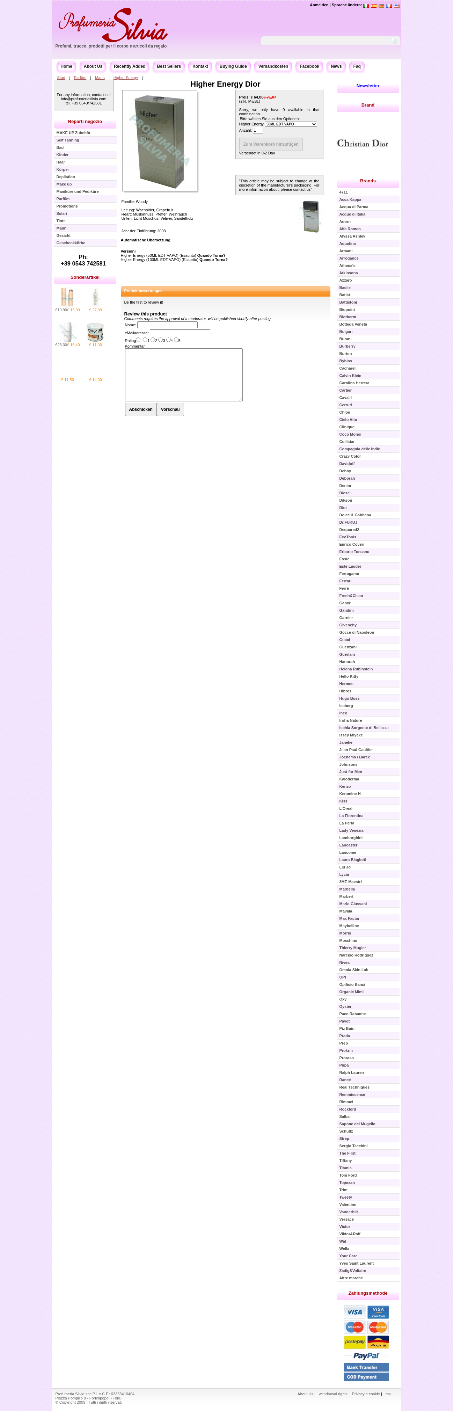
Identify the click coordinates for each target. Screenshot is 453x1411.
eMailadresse (136, 333)
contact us (301, 189)
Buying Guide (233, 66)
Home (66, 66)
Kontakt (200, 66)
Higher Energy (126, 77)
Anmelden (319, 5)
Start (61, 77)
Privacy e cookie (366, 1394)
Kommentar (135, 346)
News (336, 66)
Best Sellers (169, 66)
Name (130, 325)
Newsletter (368, 85)
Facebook (309, 66)
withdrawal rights (333, 1394)
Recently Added (129, 66)
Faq (357, 66)
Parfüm (80, 77)
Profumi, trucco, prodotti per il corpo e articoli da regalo (111, 46)
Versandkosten (273, 66)
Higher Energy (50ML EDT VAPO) (149, 255)
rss (388, 1394)
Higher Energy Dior (225, 84)
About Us (93, 66)
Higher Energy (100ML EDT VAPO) (151, 259)
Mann (100, 77)
